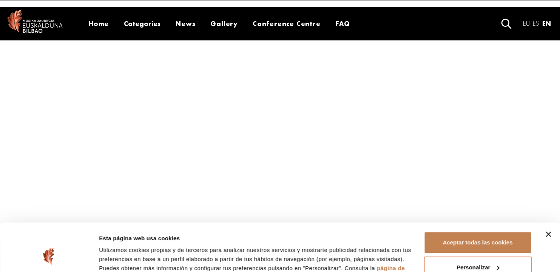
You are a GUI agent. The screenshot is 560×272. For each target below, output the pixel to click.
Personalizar (478, 226)
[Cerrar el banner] (548, 193)
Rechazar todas (478, 251)
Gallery (224, 24)
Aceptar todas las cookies (477, 201)
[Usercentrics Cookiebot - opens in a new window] (49, 257)
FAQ (343, 24)
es (536, 24)
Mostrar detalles (121, 257)
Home (98, 24)
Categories (142, 24)
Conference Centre (287, 24)
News (185, 24)
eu (526, 24)
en (546, 24)
